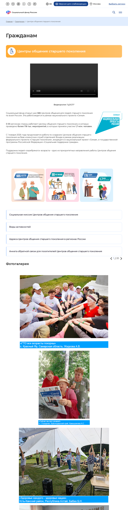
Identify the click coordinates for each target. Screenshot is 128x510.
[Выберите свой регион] (95, 4)
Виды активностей (20, 226)
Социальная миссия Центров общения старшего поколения (43, 214)
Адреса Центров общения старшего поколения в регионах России (47, 239)
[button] (111, 258)
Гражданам (20, 21)
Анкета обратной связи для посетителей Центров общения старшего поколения (55, 251)
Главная (9, 21)
